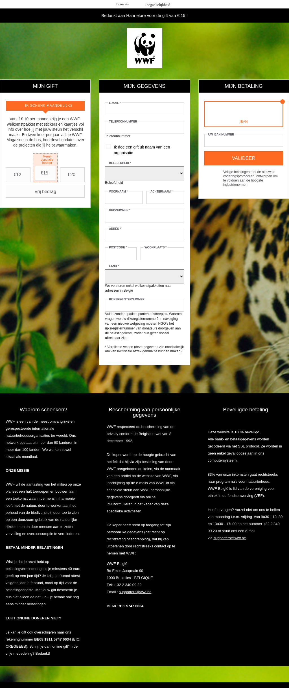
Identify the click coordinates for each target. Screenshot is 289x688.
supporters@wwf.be (135, 592)
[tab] (45, 106)
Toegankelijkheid (157, 5)
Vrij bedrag (31, 191)
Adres (115, 228)
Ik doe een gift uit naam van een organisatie (142, 150)
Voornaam (118, 191)
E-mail (115, 102)
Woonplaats (155, 247)
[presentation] (45, 106)
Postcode (118, 247)
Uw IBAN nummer (221, 134)
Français (122, 4)
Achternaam (161, 191)
